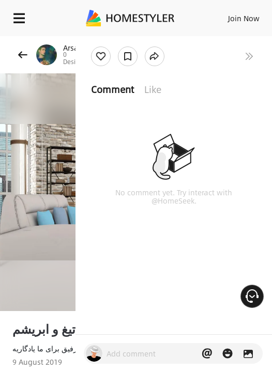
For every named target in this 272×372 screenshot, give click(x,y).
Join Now (244, 18)
